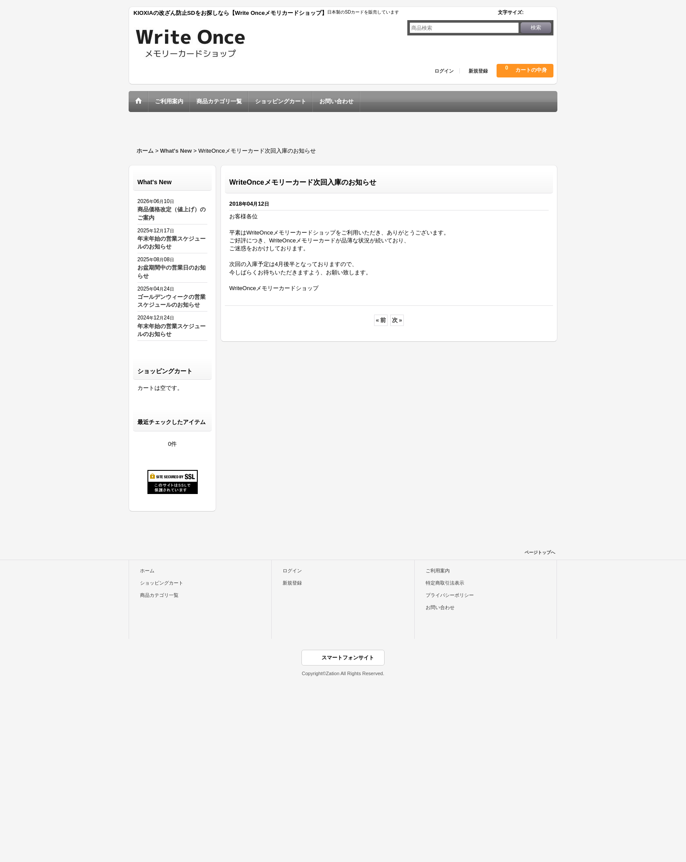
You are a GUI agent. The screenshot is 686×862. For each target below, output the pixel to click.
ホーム (147, 570)
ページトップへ (540, 552)
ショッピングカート (161, 582)
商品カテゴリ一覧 (159, 595)
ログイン (444, 71)
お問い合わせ (440, 607)
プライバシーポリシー (450, 595)
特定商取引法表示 (445, 582)
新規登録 (478, 71)
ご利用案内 (438, 570)
